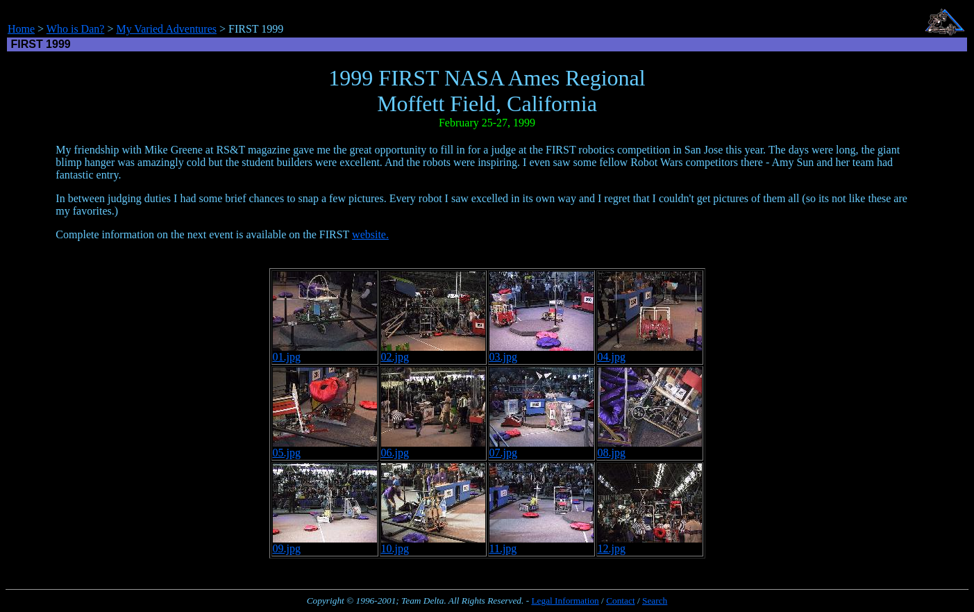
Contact (620, 600)
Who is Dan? (76, 29)
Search (654, 600)
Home (21, 29)
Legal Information (564, 600)
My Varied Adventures (166, 29)
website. (370, 234)
